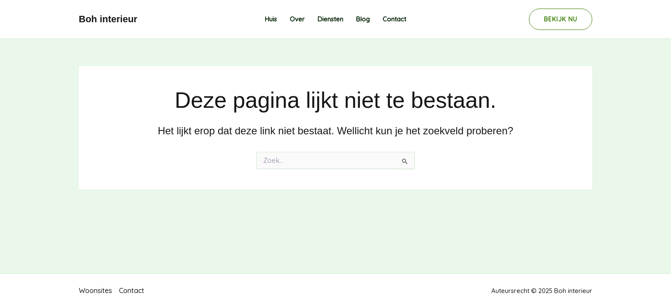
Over (297, 19)
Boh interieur (108, 19)
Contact (394, 19)
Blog (363, 19)
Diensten (330, 19)
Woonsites (95, 290)
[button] (560, 19)
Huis (271, 19)
